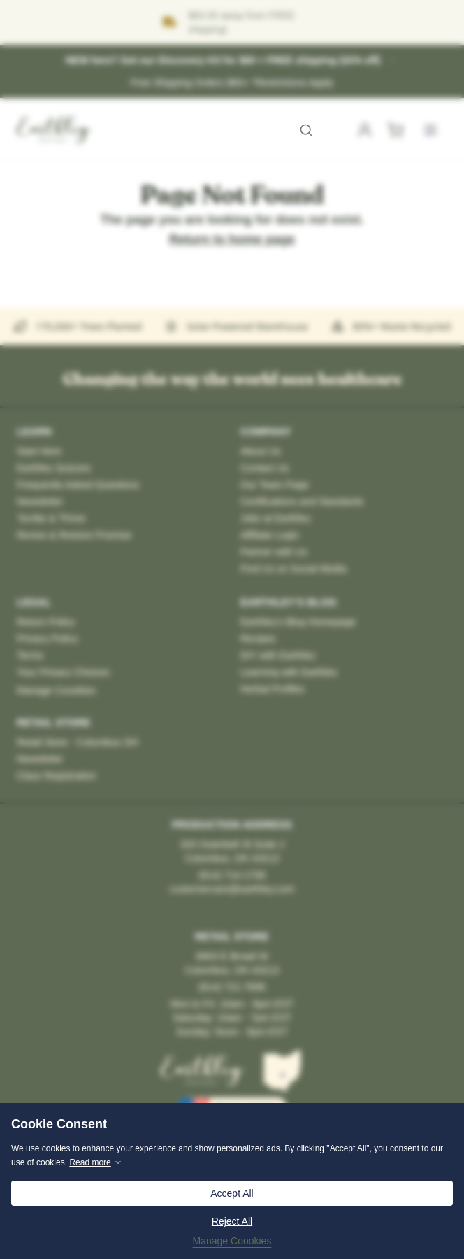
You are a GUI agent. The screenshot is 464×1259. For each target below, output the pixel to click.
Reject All (232, 1221)
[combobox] (230, 130)
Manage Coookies (232, 1240)
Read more (95, 1162)
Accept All (231, 1193)
